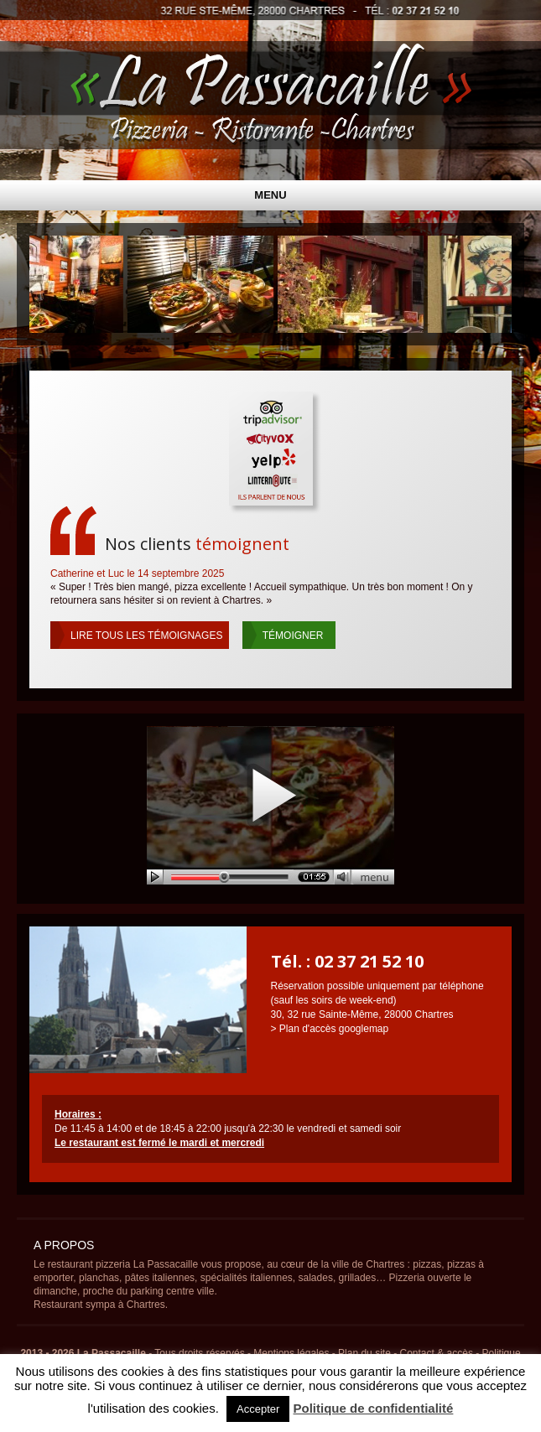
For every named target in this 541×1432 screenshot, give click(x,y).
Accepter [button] (258, 1409)
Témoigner (293, 635)
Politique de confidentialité (374, 1408)
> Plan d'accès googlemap (330, 1029)
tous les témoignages (146, 635)
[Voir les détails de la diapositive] (204, 284)
